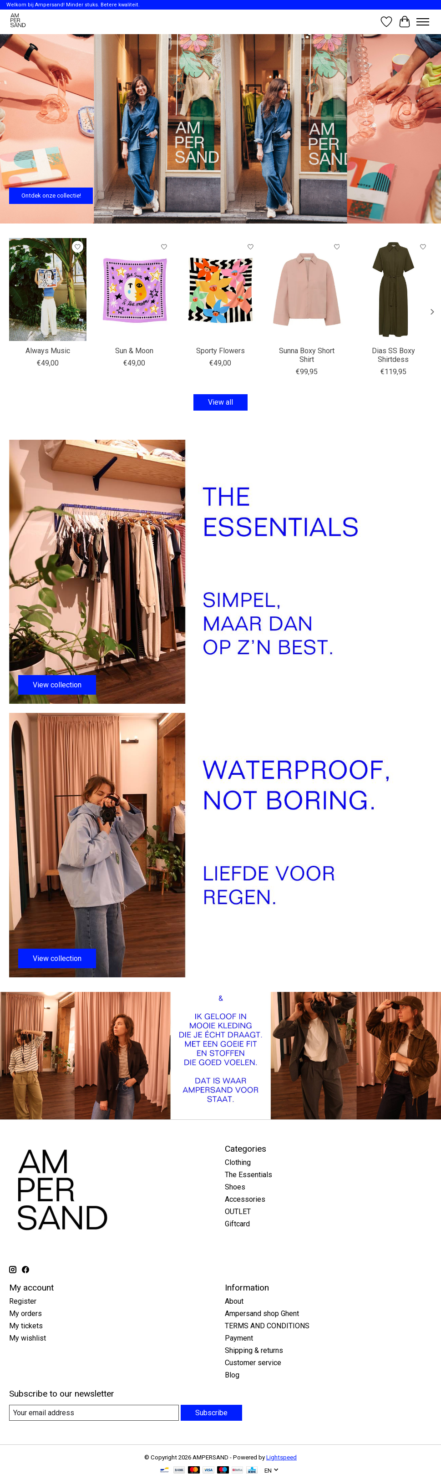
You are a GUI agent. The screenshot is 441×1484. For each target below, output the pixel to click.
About (234, 1301)
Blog (232, 1375)
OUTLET (238, 1211)
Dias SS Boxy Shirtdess (393, 355)
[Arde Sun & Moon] (134, 289)
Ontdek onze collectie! (51, 195)
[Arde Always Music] (47, 289)
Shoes (235, 1187)
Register (22, 1301)
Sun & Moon (134, 350)
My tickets (26, 1325)
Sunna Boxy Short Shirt (307, 355)
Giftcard (237, 1224)
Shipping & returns (254, 1350)
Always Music (47, 350)
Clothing (238, 1162)
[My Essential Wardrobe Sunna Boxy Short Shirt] (306, 289)
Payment (239, 1338)
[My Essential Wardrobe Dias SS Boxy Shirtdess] (393, 289)
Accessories (245, 1199)
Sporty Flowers (220, 350)
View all (220, 402)
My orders (25, 1313)
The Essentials (248, 1174)
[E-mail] (94, 1413)
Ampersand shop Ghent (262, 1313)
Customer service (253, 1362)
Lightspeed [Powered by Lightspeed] (281, 1457)
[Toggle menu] (423, 22)
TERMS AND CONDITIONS (267, 1325)
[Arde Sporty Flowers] (220, 289)
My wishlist (27, 1338)
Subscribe (211, 1412)
